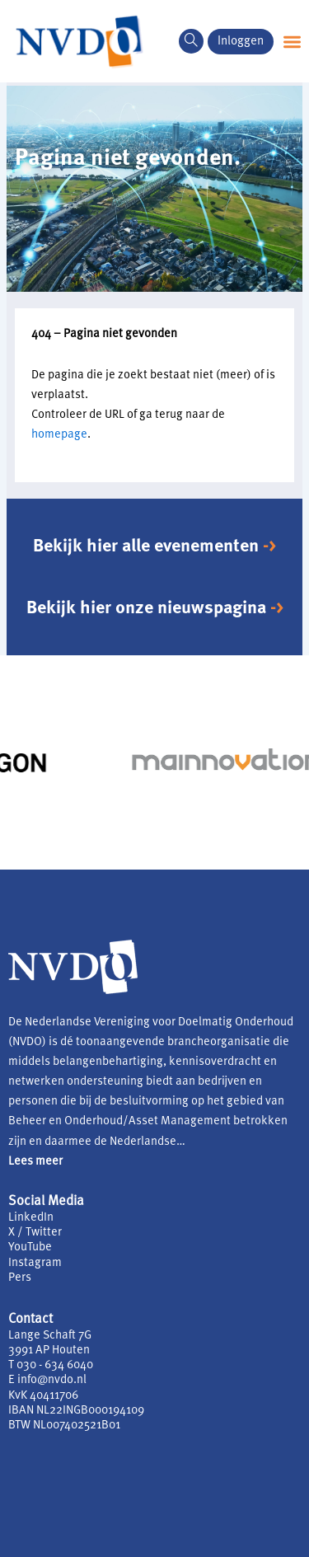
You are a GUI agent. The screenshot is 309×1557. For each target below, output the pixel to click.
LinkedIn (31, 1218)
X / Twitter (35, 1232)
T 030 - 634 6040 (50, 1365)
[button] (292, 41)
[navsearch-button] (191, 41)
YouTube (30, 1247)
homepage (59, 435)
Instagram (35, 1263)
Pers (19, 1278)
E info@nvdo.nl (47, 1380)
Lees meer (35, 1162)
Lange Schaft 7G (49, 1336)
